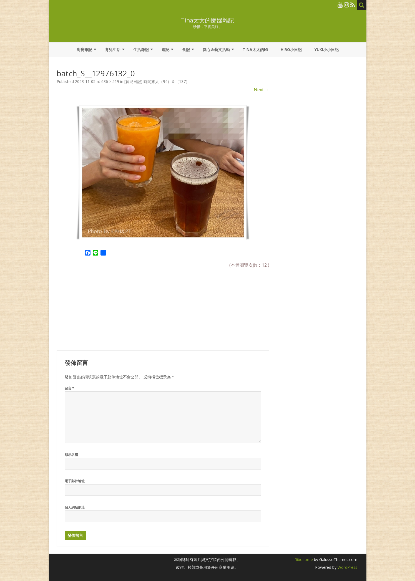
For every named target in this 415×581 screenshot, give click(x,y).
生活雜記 (141, 49)
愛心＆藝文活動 (216, 49)
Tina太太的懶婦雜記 (207, 20)
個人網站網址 (75, 507)
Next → (261, 90)
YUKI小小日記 (327, 49)
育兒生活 (112, 49)
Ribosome (304, 559)
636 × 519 (110, 81)
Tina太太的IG (255, 49)
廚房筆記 (84, 49)
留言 (69, 388)
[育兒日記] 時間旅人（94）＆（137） (157, 81)
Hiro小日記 (291, 49)
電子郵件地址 (75, 481)
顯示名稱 (71, 454)
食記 (186, 49)
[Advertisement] (98, 305)
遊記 (165, 49)
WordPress (346, 567)
